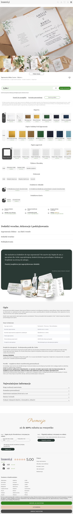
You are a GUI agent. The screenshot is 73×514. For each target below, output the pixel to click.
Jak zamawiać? (40, 469)
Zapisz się (8, 449)
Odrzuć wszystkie (36, 511)
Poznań (15, 482)
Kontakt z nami (40, 466)
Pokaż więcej (36, 74)
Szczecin (3, 484)
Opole (2, 494)
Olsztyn (3, 492)
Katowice (15, 486)
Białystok (3, 486)
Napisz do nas (56, 255)
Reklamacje (40, 471)
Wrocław (3, 482)
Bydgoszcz (16, 484)
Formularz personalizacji (35, 97)
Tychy (26, 492)
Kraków (15, 480)
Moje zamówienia (41, 461)
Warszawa (3, 480)
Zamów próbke (52, 97)
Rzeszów (27, 490)
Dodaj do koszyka (65, 88)
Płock (26, 494)
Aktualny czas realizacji (42, 463)
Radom (15, 488)
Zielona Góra (16, 492)
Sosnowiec (27, 488)
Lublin (26, 484)
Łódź (26, 480)
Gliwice (15, 494)
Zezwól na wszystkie (36, 503)
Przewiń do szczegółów (19, 97)
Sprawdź (3, 462)
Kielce (14, 490)
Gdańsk (27, 482)
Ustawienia (36, 507)
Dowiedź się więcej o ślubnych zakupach (61, 271)
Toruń (2, 490)
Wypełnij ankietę (46, 440)
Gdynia (26, 486)
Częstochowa (4, 488)
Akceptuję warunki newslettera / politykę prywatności (12, 445)
